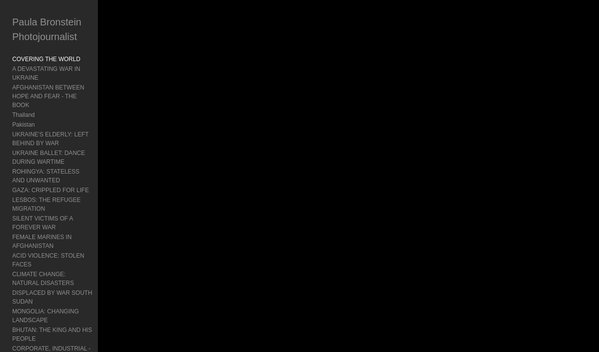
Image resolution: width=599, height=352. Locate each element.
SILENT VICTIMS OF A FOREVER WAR (57, 205)
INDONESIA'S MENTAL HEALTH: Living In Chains (56, 337)
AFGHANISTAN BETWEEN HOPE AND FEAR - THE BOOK (57, 83)
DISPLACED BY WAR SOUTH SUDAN (63, 257)
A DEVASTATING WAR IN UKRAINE (60, 69)
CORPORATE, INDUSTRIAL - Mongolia (51, 309)
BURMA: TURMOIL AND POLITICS (58, 323)
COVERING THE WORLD (46, 59)
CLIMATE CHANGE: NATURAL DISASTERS (53, 243)
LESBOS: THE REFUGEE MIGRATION (46, 187)
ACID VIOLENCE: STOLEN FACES (58, 229)
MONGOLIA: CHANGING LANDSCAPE (45, 272)
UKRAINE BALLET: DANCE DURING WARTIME (61, 140)
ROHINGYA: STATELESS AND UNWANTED (52, 158)
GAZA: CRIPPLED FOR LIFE (50, 172)
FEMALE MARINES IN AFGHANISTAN (63, 219)
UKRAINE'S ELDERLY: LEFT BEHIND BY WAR (62, 121)
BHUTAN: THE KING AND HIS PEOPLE (52, 290)
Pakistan (23, 107)
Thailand (23, 97)
